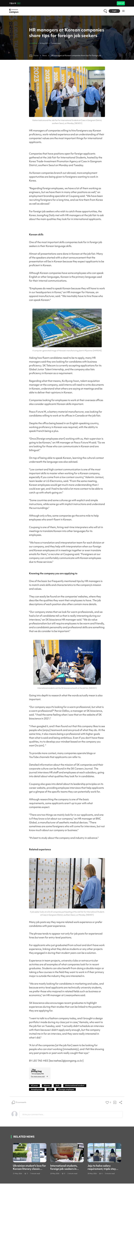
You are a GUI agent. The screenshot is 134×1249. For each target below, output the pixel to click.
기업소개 (15, 3)
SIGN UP (121, 3)
